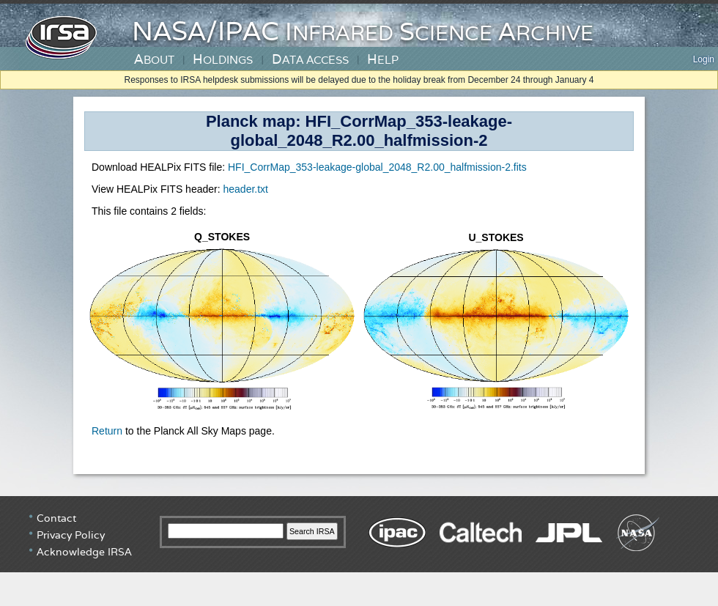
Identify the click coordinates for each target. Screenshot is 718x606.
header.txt (245, 189)
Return (107, 431)
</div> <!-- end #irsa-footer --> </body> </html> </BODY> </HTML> (359, 551)
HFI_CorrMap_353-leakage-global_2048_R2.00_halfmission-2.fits (377, 167)
